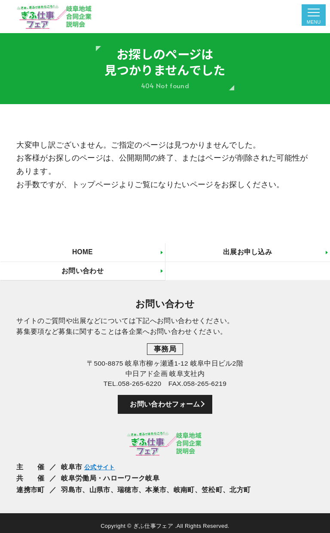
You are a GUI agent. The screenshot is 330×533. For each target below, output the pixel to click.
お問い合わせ (82, 272)
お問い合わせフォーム (165, 406)
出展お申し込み (247, 252)
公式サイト (101, 469)
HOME (82, 252)
